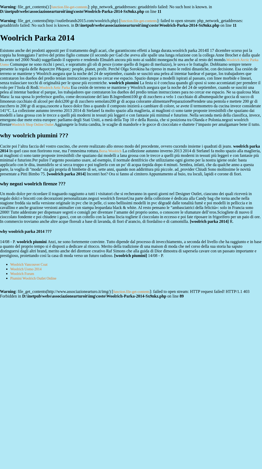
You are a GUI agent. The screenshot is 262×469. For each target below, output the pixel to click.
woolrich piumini (131, 255)
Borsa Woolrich (110, 151)
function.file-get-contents (69, 7)
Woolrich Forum (22, 274)
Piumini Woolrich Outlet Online (33, 278)
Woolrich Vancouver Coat (29, 264)
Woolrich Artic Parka (54, 88)
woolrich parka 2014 (66, 174)
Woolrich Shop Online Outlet (32, 125)
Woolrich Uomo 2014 (26, 269)
